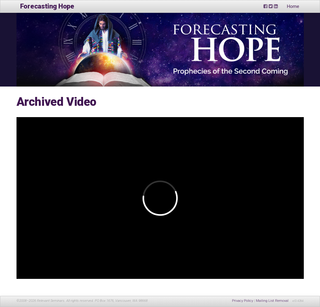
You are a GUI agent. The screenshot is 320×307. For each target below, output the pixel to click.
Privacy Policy (242, 301)
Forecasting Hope (47, 6)
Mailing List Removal (272, 301)
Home (293, 6)
